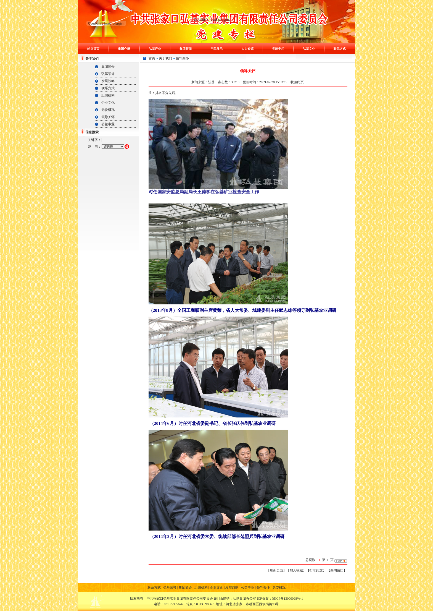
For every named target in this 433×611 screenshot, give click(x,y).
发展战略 (108, 81)
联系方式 (340, 48)
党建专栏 (278, 48)
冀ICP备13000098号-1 (287, 598)
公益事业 (108, 124)
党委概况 (108, 110)
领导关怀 (108, 117)
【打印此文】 (316, 570)
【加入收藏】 (296, 570)
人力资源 (247, 48)
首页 (152, 58)
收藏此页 (297, 82)
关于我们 (165, 58)
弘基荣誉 (108, 74)
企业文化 (108, 103)
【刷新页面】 (276, 570)
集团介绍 (124, 48)
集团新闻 (185, 48)
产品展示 (216, 48)
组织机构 (108, 95)
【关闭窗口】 (337, 570)
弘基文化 (309, 48)
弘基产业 (155, 48)
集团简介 (108, 67)
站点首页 (93, 48)
